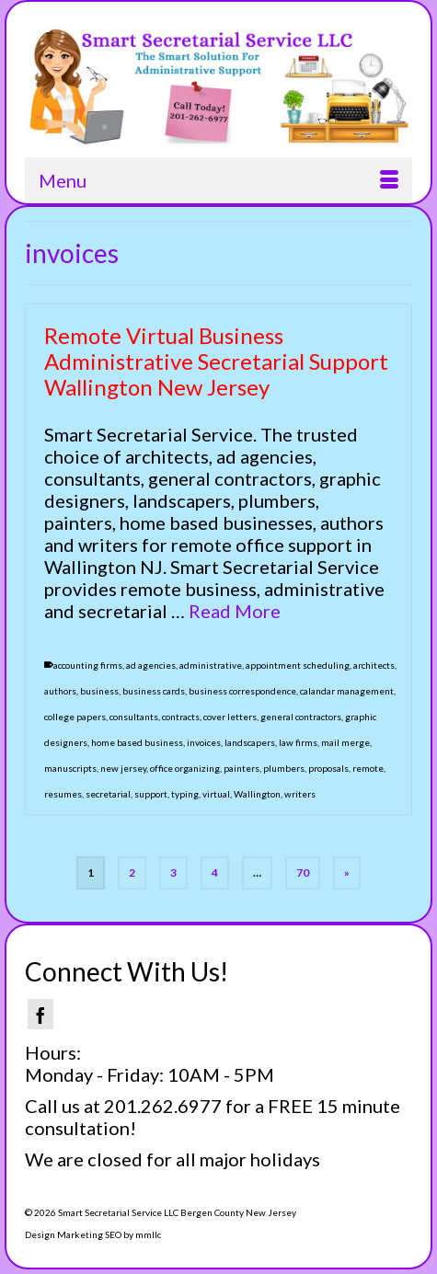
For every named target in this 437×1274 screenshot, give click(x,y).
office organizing (185, 768)
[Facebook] (40, 1014)
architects (374, 665)
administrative (210, 665)
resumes (63, 793)
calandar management (347, 690)
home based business (137, 742)
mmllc (148, 1234)
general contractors (300, 716)
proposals (328, 768)
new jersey (123, 768)
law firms (298, 742)
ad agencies (151, 665)
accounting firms (87, 665)
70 (302, 872)
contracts (181, 716)
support (150, 793)
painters (241, 768)
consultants (133, 716)
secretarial (108, 793)
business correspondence (242, 690)
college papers (75, 716)
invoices (204, 742)
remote (368, 768)
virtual (216, 793)
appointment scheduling (298, 665)
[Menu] (218, 180)
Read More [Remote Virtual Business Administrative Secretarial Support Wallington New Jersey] (235, 611)
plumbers (284, 768)
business (99, 690)
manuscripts (70, 768)
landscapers (249, 742)
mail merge (345, 742)
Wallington (257, 793)
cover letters (230, 716)
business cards (153, 690)
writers (300, 793)
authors (60, 690)
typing (185, 793)
